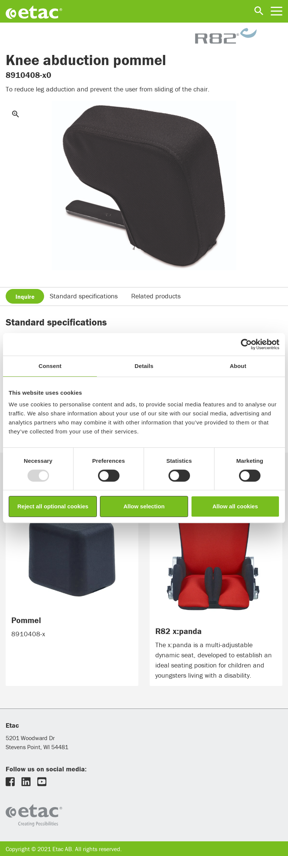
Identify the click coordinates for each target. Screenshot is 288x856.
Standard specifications (84, 296)
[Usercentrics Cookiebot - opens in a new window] (246, 344)
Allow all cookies (235, 506)
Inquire (25, 296)
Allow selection (143, 506)
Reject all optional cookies (52, 506)
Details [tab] (144, 366)
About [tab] (238, 366)
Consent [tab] (49, 366)
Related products (156, 296)
